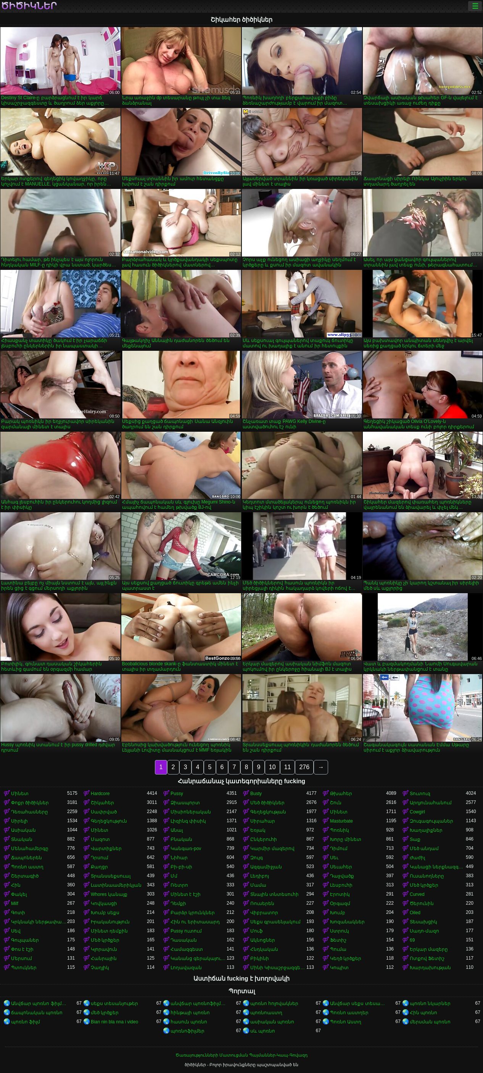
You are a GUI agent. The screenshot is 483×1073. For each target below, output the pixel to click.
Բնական (181, 839)
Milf (14, 903)
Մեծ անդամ (424, 848)
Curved (417, 894)
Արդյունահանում (431, 802)
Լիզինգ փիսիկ (188, 821)
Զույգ (256, 857)
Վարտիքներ (106, 848)
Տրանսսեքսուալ (110, 876)
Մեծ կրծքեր (424, 885)
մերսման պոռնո (430, 1022)
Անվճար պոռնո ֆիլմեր (39, 1003)
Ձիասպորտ (185, 802)
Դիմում (339, 848)
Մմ (174, 876)
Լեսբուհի (341, 885)
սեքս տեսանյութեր (114, 1003)
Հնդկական (264, 949)
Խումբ (337, 912)
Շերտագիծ (25, 876)
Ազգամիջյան (266, 867)
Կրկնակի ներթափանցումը (39, 922)
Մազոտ (100, 839)
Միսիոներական (191, 812)
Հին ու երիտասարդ (195, 922)
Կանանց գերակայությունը (199, 958)
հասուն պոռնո (189, 1022)
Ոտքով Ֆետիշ (427, 958)
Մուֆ (256, 931)
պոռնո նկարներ (430, 1003)
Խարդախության (430, 967)
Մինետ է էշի (186, 894)
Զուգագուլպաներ (431, 821)
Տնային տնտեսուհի (274, 894)
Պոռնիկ (339, 830)
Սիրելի (19, 821)
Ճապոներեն (26, 857)
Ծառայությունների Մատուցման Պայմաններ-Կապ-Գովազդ (241, 1055)
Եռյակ (258, 830)
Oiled (415, 912)
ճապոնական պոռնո (37, 1012)
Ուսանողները (427, 876)
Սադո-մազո (424, 931)
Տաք (415, 839)
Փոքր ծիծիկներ (30, 802)
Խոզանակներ (347, 922)
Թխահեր (341, 793)
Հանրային (104, 958)
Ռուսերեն (262, 903)
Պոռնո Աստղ (345, 1022)
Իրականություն (110, 922)
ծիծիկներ (29, 6)
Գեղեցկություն (109, 821)
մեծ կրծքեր (105, 1012)
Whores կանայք (109, 894)
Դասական (184, 940)
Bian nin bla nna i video (114, 1022)
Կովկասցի (104, 903)
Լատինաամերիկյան (116, 885)
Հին (16, 885)
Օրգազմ (340, 903)
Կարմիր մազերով (272, 848)
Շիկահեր (102, 802)
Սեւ (334, 857)
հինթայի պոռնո (190, 1012)
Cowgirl (417, 812)
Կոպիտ (339, 967)
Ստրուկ (339, 931)
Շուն (335, 802)
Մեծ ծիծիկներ (267, 802)
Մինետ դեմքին (109, 931)
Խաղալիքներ (426, 830)
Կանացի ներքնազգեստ (438, 867)
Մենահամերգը (29, 848)
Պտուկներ (24, 967)
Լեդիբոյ (259, 876)
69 (412, 940)
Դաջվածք (342, 876)
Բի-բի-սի (181, 867)
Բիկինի (259, 958)
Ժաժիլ (417, 857)
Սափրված (104, 812)
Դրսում (99, 857)
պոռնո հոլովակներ (274, 1003)
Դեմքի (178, 903)
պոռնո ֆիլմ (25, 1022)
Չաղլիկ (100, 967)
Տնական (21, 839)
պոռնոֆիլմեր (187, 1031)
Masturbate (341, 821)
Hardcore (100, 793)
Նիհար (179, 857)
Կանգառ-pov (186, 848)
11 (287, 767)
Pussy (177, 793)
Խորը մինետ (345, 839)
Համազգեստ (187, 949)
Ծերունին (422, 903)
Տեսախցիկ (423, 922)
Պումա (338, 949)
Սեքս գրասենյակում (275, 922)
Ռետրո (179, 885)
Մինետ (20, 793)
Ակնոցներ (262, 940)
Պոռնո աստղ (27, 867)
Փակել (19, 894)
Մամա (258, 885)
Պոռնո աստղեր (349, 1012)
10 (272, 767)
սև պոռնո (262, 1031)
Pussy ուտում (186, 931)
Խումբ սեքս (105, 912)
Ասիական (23, 830)
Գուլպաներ (25, 940)
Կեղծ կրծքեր (345, 958)
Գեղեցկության (268, 812)
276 (304, 767)
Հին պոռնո (423, 1012)
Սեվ (16, 931)
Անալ (177, 830)
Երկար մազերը (429, 949)
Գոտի (18, 912)
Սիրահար (262, 821)
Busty (256, 793)
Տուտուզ (420, 793)
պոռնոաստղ (266, 1012)
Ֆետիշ (338, 940)
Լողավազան (186, 967)
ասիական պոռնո (272, 1022)
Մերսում (21, 958)
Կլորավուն (104, 949)
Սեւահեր (341, 867)
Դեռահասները (29, 812)
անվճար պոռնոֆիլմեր (199, 1003)
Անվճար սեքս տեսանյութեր (358, 1003)
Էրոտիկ (340, 894)
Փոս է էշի (22, 949)
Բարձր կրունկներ (193, 912)
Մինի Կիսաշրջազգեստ (278, 967)
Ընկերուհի (263, 839)
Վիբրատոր (264, 912)
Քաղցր (99, 867)
